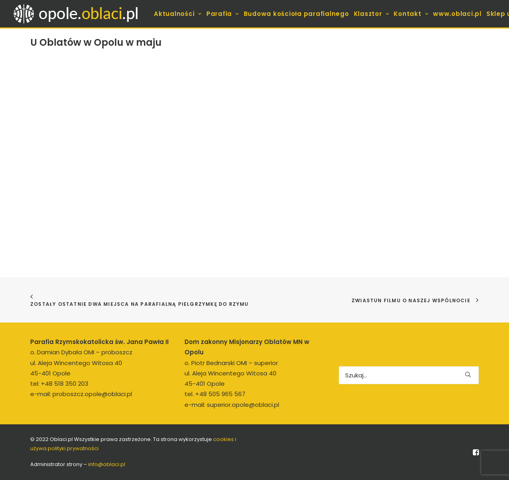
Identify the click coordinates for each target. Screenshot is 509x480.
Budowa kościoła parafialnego (296, 14)
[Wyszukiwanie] (409, 375)
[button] (468, 374)
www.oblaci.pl (457, 14)
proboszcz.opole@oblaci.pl (92, 394)
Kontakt (411, 14)
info (106, 464)
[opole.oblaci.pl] (80, 13)
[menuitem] (177, 13)
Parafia (222, 14)
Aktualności (178, 14)
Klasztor (371, 14)
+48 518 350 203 (64, 383)
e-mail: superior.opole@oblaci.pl (232, 404)
